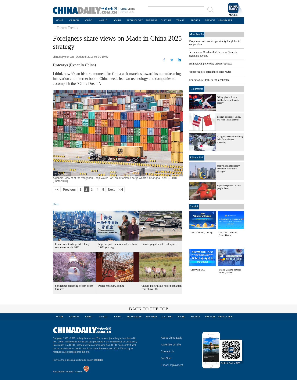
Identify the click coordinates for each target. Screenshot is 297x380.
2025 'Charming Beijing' (202, 232)
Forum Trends (67, 28)
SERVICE (210, 20)
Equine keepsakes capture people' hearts (229, 187)
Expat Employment (172, 365)
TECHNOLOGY (135, 20)
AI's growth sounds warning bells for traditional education (230, 139)
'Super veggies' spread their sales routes (210, 71)
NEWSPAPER (224, 20)
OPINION (74, 20)
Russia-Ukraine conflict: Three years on (230, 271)
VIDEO (88, 20)
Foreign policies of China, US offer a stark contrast (229, 118)
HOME (59, 20)
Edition (127, 9)
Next (111, 189)
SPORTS (195, 20)
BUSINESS (151, 20)
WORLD (103, 20)
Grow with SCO (198, 269)
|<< (57, 189)
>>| (121, 189)
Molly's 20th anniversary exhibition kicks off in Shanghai (228, 168)
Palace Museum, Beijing (111, 285)
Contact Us (167, 351)
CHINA (117, 20)
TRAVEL (180, 20)
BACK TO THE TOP (148, 308)
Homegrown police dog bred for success (210, 63)
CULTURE (166, 20)
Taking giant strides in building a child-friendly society (228, 100)
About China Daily (171, 337)
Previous (69, 189)
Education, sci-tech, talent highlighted (209, 80)
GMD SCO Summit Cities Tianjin (228, 234)
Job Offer (166, 358)
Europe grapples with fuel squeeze (159, 244)
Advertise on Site (171, 344)
